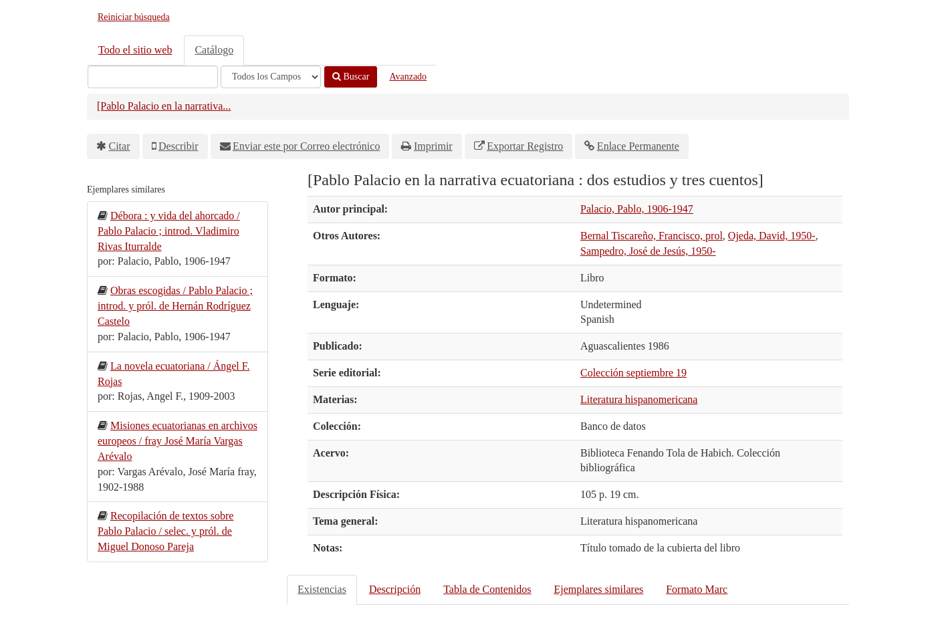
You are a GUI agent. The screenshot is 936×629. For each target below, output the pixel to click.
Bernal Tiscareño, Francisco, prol (651, 235)
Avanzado (408, 77)
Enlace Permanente (638, 146)
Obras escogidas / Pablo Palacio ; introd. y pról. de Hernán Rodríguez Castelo (175, 306)
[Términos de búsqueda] (153, 77)
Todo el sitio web (135, 49)
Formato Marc (696, 589)
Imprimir (433, 146)
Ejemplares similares (598, 589)
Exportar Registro (525, 146)
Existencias (322, 589)
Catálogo (214, 49)
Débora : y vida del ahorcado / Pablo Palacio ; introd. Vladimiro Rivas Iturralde (169, 231)
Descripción (395, 589)
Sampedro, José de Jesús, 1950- (648, 251)
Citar (119, 146)
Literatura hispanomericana (638, 399)
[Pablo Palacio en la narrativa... (164, 106)
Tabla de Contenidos (487, 589)
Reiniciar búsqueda (134, 17)
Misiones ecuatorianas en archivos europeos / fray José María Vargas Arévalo (177, 441)
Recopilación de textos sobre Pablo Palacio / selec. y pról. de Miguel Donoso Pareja (165, 531)
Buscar (350, 77)
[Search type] (271, 77)
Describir (178, 146)
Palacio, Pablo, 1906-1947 (636, 209)
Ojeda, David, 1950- (772, 235)
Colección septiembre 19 (633, 372)
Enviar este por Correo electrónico (306, 146)
